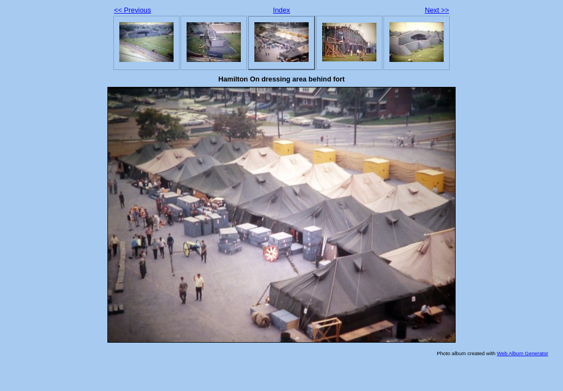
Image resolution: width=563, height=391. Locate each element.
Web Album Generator (522, 353)
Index (281, 10)
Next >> (437, 10)
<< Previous (132, 10)
